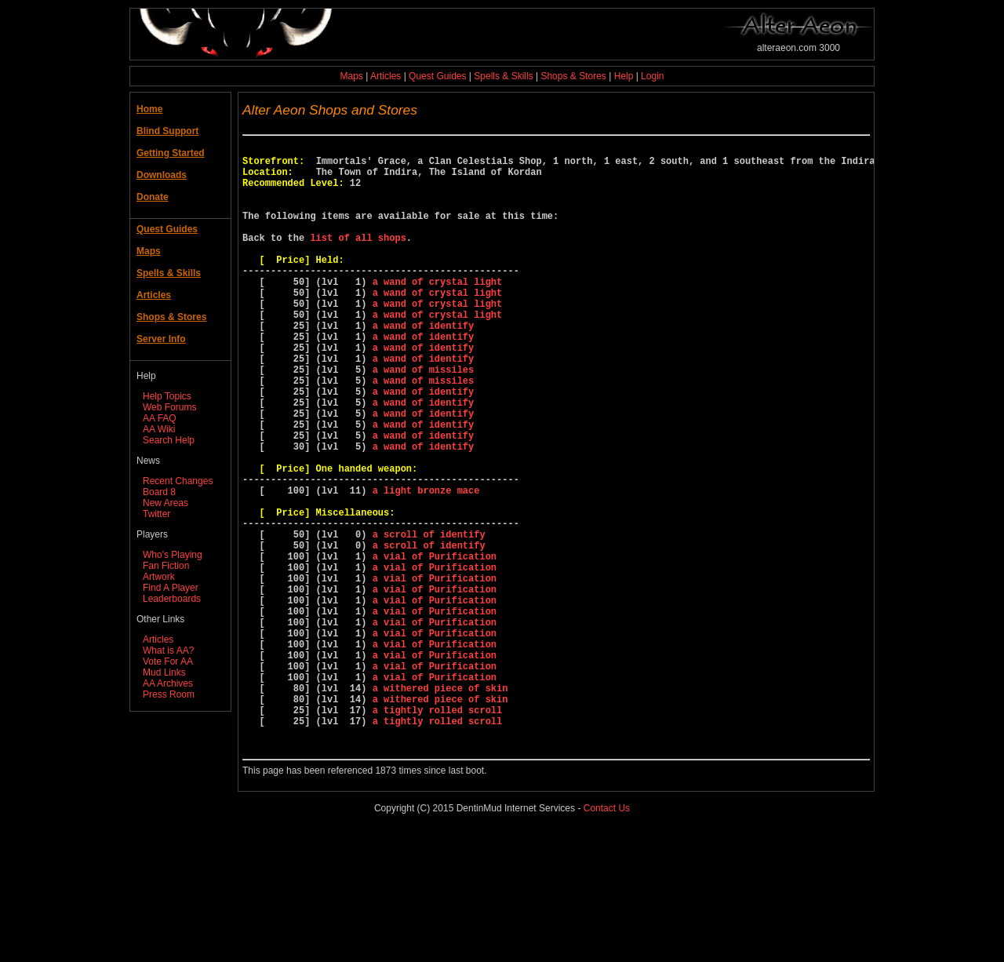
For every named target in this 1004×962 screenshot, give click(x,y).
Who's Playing (172, 554)
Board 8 (159, 491)
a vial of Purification (435, 645)
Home (149, 109)
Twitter (156, 513)
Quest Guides (437, 76)
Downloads (161, 174)
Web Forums (169, 407)
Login (652, 76)
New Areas (165, 502)
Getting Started (170, 153)
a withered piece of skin (440, 805)
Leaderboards (172, 598)
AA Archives (168, 683)
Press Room (169, 694)
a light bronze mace (426, 565)
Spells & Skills (503, 76)
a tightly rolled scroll (438, 832)
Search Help (169, 440)
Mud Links (164, 672)
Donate (152, 196)
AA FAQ (159, 418)
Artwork (159, 576)
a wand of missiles (424, 418)
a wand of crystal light (438, 312)
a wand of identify (424, 365)
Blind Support (167, 131)
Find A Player (170, 587)
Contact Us (607, 937)
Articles (385, 76)
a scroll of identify (429, 618)
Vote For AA (168, 661)
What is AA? (168, 650)
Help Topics (167, 396)
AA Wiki (159, 429)
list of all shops (358, 258)
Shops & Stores (573, 76)
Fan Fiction (166, 565)
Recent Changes (178, 481)
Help (624, 76)
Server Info (161, 338)
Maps (351, 76)
